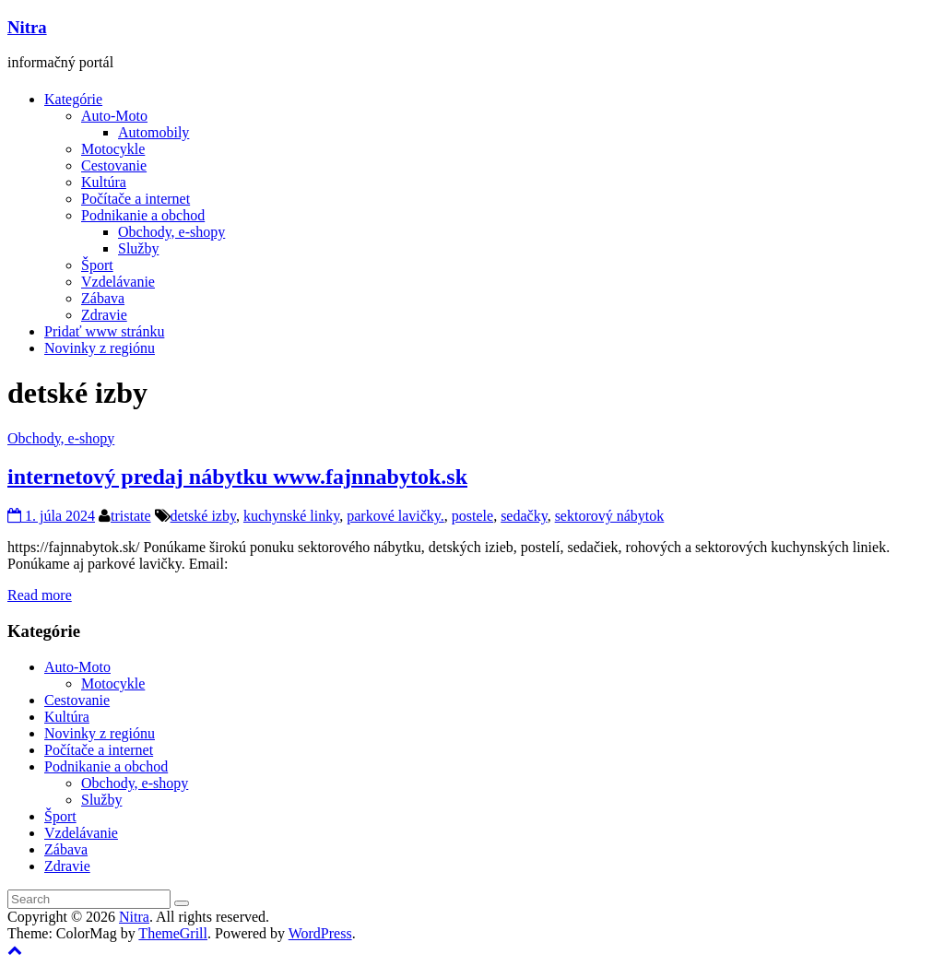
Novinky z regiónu (99, 348)
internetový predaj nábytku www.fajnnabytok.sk (237, 477)
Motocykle (113, 149)
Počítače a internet (135, 198)
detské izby (203, 516)
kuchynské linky (291, 516)
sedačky (524, 516)
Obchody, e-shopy (171, 232)
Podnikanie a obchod (143, 215)
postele (472, 516)
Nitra (27, 27)
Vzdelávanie (118, 281)
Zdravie (104, 315)
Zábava (102, 298)
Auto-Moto (114, 116)
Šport (97, 265)
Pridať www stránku (104, 331)
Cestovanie (114, 165)
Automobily (153, 132)
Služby (138, 248)
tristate (131, 516)
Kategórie (73, 99)
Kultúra (103, 182)
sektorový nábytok (610, 516)
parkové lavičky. (395, 516)
